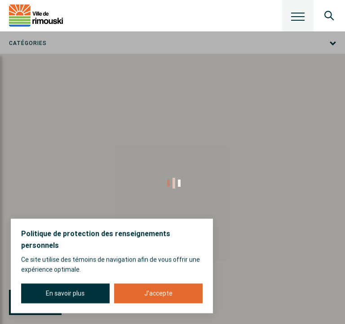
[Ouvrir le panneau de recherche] (329, 16)
